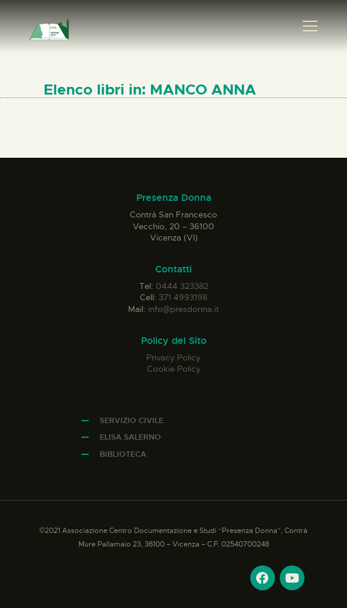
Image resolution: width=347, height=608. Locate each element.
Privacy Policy (173, 357)
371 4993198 (183, 297)
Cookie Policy (174, 368)
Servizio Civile (131, 420)
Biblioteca (123, 454)
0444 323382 (182, 286)
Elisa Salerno (130, 437)
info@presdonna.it (183, 309)
